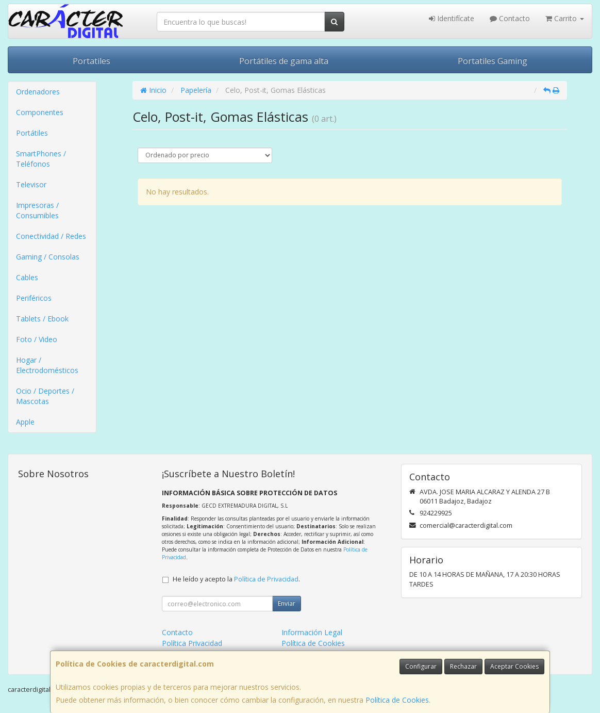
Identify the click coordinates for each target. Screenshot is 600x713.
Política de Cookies (397, 700)
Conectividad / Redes (51, 236)
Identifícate (451, 18)
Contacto (510, 18)
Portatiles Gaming (492, 61)
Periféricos (34, 298)
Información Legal (311, 632)
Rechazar (463, 666)
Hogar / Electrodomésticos (47, 365)
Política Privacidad (192, 643)
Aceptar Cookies (514, 666)
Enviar (286, 603)
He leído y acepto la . (236, 579)
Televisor (31, 184)
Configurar (421, 666)
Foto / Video (36, 339)
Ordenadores (38, 91)
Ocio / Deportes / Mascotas (45, 396)
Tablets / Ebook (42, 318)
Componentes (39, 112)
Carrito (564, 18)
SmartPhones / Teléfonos (41, 159)
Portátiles (32, 133)
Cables (27, 277)
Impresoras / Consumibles (37, 210)
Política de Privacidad (266, 579)
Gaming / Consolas (47, 257)
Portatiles (91, 61)
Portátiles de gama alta (283, 61)
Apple (25, 422)
